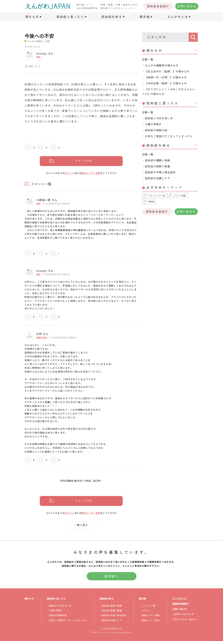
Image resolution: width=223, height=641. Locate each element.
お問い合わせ (186, 6)
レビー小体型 (179, 195)
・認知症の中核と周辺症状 (159, 172)
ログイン (69, 173)
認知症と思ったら (70, 16)
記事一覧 (147, 59)
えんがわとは (177, 16)
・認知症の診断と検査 (156, 166)
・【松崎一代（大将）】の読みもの (164, 77)
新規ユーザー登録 (150, 615)
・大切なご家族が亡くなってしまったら (167, 136)
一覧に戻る (81, 525)
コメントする (84, 161)
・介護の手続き (152, 124)
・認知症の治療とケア (156, 178)
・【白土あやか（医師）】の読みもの (166, 71)
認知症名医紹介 (158, 6)
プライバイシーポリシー (185, 619)
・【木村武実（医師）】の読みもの (164, 83)
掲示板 (145, 16)
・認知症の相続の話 (154, 130)
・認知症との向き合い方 (157, 118)
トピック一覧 (148, 605)
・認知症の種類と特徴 (156, 160)
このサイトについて (183, 614)
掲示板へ (112, 576)
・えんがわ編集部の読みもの (160, 65)
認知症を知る (111, 16)
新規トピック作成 (150, 620)
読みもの (32, 16)
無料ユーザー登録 (90, 173)
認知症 (151, 201)
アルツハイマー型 (156, 195)
